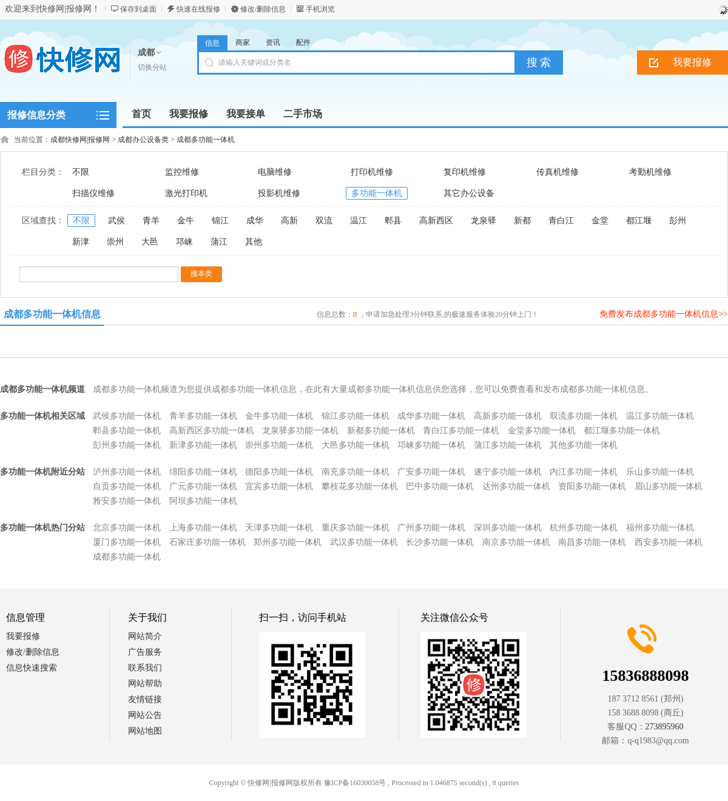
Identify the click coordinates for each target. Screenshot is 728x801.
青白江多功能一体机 (461, 430)
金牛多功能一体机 (279, 416)
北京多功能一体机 (127, 527)
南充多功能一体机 (355, 471)
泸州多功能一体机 (127, 471)
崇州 (115, 241)
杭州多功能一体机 (584, 527)
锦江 (220, 220)
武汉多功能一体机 (364, 542)
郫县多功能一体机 (127, 430)
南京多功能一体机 (516, 542)
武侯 (116, 220)
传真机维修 (557, 172)
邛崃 (184, 241)
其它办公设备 (468, 193)
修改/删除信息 (263, 9)
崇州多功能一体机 (279, 445)
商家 (242, 42)
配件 (303, 42)
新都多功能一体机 (381, 430)
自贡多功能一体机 (127, 486)
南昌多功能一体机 (592, 542)
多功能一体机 (376, 193)
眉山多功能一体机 (669, 486)
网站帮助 (145, 683)
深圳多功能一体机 (508, 527)
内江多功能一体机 (584, 471)
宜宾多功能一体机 (279, 486)
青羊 (151, 220)
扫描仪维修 (93, 193)
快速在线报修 (198, 9)
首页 (141, 114)
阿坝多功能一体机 (203, 500)
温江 (358, 220)
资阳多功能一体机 (592, 486)
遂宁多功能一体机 (508, 471)
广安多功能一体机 (431, 471)
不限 (80, 172)
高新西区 (436, 220)
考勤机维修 (650, 172)
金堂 (600, 220)
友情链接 (145, 699)
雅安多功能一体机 (127, 500)
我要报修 (23, 636)
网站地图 (145, 730)
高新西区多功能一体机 (211, 430)
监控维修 (182, 172)
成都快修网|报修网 (80, 139)
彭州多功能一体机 (127, 445)
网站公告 (145, 715)
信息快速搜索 (31, 667)
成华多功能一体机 (431, 416)
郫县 (393, 220)
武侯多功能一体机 (127, 416)
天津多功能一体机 (279, 527)
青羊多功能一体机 (203, 416)
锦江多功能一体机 (355, 416)
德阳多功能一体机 (279, 471)
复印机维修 (464, 172)
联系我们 (145, 667)
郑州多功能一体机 (288, 542)
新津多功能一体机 (203, 445)
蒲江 (219, 241)
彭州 (677, 220)
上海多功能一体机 (203, 527)
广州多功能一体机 (431, 527)
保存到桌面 (138, 9)
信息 (212, 43)
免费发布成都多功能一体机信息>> (663, 314)
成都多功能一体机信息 (52, 314)
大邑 (149, 241)
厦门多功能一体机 (127, 542)
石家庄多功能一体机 (207, 542)
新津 (80, 241)
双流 (323, 220)
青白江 (561, 220)
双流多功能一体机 (584, 416)
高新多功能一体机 (508, 416)
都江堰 (639, 220)
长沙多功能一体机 (440, 542)
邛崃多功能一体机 (431, 445)
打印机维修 (372, 172)
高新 (289, 220)
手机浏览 (320, 9)
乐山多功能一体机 (660, 471)
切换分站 (152, 67)
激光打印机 (186, 193)
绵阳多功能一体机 (203, 471)
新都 (522, 220)
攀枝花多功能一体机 (360, 486)
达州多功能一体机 (516, 486)
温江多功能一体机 (660, 416)
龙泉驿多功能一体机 (300, 430)
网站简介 (145, 636)
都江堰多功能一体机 (622, 430)
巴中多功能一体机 (440, 486)
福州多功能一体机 (660, 527)
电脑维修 (275, 172)
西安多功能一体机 (669, 542)
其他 (253, 241)
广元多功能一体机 (203, 486)
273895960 (664, 726)
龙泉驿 (483, 220)
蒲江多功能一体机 (508, 445)
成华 (254, 220)
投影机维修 (279, 193)
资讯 (273, 42)
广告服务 (145, 652)
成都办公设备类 (143, 139)
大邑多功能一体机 (355, 445)
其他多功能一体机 (584, 445)
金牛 (185, 220)
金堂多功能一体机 (542, 430)
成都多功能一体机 (206, 139)
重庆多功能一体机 (355, 527)
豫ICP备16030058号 (355, 783)
